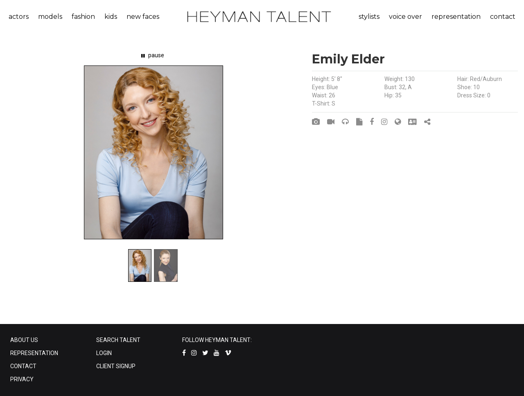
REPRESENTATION (34, 353)
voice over (405, 16)
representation (456, 16)
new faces (142, 16)
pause (152, 55)
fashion (83, 16)
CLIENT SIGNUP (116, 366)
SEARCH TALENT (118, 340)
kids (110, 16)
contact (502, 16)
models (50, 16)
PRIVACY (22, 379)
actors (19, 16)
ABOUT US (24, 340)
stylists (369, 16)
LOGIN (104, 353)
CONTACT (23, 366)
